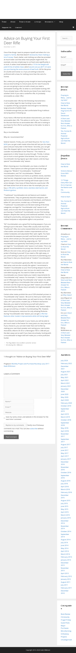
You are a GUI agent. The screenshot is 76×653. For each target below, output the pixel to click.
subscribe (33, 428)
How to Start (25, 22)
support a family (10, 55)
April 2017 (65, 456)
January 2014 (66, 560)
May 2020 (64, 397)
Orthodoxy (65, 634)
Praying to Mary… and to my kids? (66, 97)
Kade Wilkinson (38, 6)
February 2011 (66, 588)
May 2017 (64, 453)
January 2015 (66, 518)
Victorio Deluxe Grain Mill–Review (66, 173)
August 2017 (65, 444)
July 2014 (64, 542)
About (13, 22)
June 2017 (64, 450)
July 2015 (64, 503)
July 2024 (64, 360)
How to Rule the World (66, 246)
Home (4, 22)
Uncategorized (66, 640)
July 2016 (64, 483)
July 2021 (64, 374)
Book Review (65, 614)
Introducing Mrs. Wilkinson (14, 345)
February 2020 (66, 403)
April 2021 (65, 380)
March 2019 (65, 417)
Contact (18, 27)
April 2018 (65, 431)
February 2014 (66, 557)
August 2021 (65, 371)
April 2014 (65, 551)
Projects (64, 637)
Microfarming (66, 631)
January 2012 (66, 579)
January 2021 (66, 386)
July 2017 (64, 447)
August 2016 (65, 481)
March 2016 (65, 489)
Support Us (6, 27)
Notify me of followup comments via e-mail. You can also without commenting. (24, 428)
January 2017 (66, 459)
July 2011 (64, 585)
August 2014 (65, 539)
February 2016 (66, 492)
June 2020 (64, 394)
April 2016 (65, 486)
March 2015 (65, 515)
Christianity (65, 617)
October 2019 (66, 406)
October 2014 (66, 531)
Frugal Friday (66, 620)
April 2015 (65, 512)
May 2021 (64, 377)
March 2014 (65, 554)
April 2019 (65, 414)
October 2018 (66, 420)
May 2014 (64, 548)
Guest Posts (65, 623)
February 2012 (66, 576)
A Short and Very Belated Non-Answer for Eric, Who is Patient (66, 123)
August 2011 (65, 582)
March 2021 (65, 383)
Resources (51, 22)
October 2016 (66, 472)
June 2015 (64, 506)
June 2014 (64, 545)
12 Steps (37, 22)
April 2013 (65, 573)
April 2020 (65, 400)
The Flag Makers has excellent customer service (21, 343)
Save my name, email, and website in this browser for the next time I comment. (27, 418)
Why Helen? (67, 295)
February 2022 (66, 363)
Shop (61, 22)
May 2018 (64, 428)
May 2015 (64, 509)
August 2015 (65, 500)
